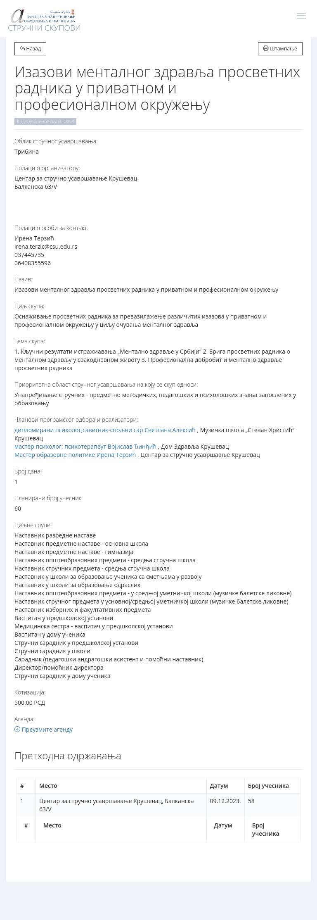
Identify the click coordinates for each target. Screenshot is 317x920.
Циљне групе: (33, 525)
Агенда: (24, 719)
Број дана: (28, 471)
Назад (30, 48)
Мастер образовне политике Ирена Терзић (75, 455)
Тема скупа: (29, 341)
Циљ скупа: (29, 306)
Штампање (280, 48)
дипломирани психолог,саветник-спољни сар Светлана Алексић (105, 430)
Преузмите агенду (43, 729)
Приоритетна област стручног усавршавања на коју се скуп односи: (106, 384)
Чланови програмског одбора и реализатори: (76, 419)
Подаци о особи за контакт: (51, 228)
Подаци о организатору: (47, 168)
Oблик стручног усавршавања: (56, 141)
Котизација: (29, 692)
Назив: (23, 279)
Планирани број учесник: (48, 498)
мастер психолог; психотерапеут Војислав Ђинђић (85, 446)
